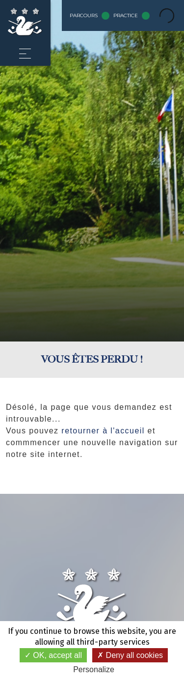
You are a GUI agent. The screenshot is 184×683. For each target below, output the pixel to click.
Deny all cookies (130, 655)
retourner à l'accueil (102, 431)
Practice (131, 16)
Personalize (93, 669)
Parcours (89, 16)
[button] (25, 53)
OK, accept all (53, 655)
